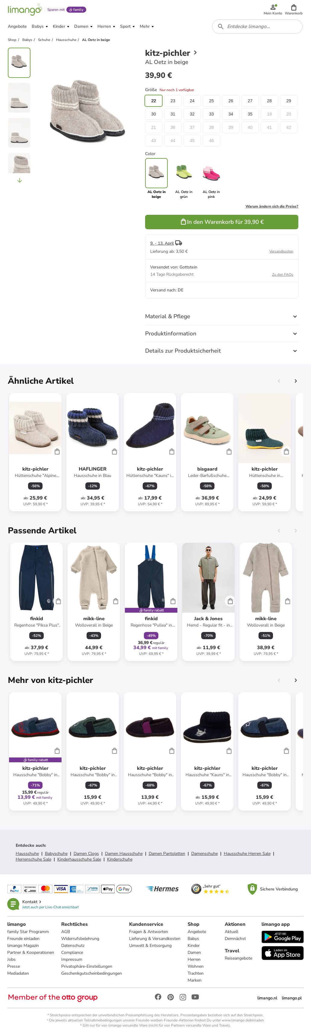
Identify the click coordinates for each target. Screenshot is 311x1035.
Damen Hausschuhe (124, 853)
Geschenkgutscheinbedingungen (91, 973)
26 (230, 100)
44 (172, 140)
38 (211, 127)
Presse (13, 966)
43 (153, 140)
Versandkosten (281, 251)
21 (153, 127)
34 (230, 114)
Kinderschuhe (119, 859)
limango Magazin (23, 945)
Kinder (194, 945)
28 (269, 100)
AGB (65, 932)
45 (192, 140)
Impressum (71, 959)
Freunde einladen (23, 938)
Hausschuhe (27, 853)
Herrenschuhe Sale (33, 859)
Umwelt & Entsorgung (150, 945)
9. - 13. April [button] (162, 243)
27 (250, 100)
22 (153, 100)
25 (211, 100)
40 (250, 127)
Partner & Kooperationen (30, 952)
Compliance (72, 952)
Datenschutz (72, 945)
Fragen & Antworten (148, 932)
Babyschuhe (56, 853)
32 (192, 114)
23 (172, 100)
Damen (194, 952)
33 (211, 114)
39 (230, 127)
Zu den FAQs (282, 274)
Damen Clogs (86, 853)
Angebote (197, 932)
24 (192, 100)
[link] (184, 178)
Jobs (11, 959)
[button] (294, 9)
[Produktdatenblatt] (35, 452)
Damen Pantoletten (167, 853)
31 (172, 114)
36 (172, 127)
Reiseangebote (238, 958)
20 (288, 114)
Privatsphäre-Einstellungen (86, 966)
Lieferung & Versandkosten (154, 938)
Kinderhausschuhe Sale (79, 859)
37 (192, 127)
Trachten (196, 973)
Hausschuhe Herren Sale (247, 853)
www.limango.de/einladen (243, 1020)
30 (153, 114)
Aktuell (231, 932)
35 (250, 114)
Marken (195, 980)
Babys (193, 938)
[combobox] (257, 26)
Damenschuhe (204, 853)
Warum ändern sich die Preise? (272, 206)
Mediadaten (18, 973)
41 (269, 127)
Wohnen (196, 966)
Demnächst (235, 938)
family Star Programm (28, 932)
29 (288, 100)
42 (288, 127)
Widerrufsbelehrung (80, 938)
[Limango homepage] (25, 9)
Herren (194, 959)
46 (211, 140)
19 (269, 114)
